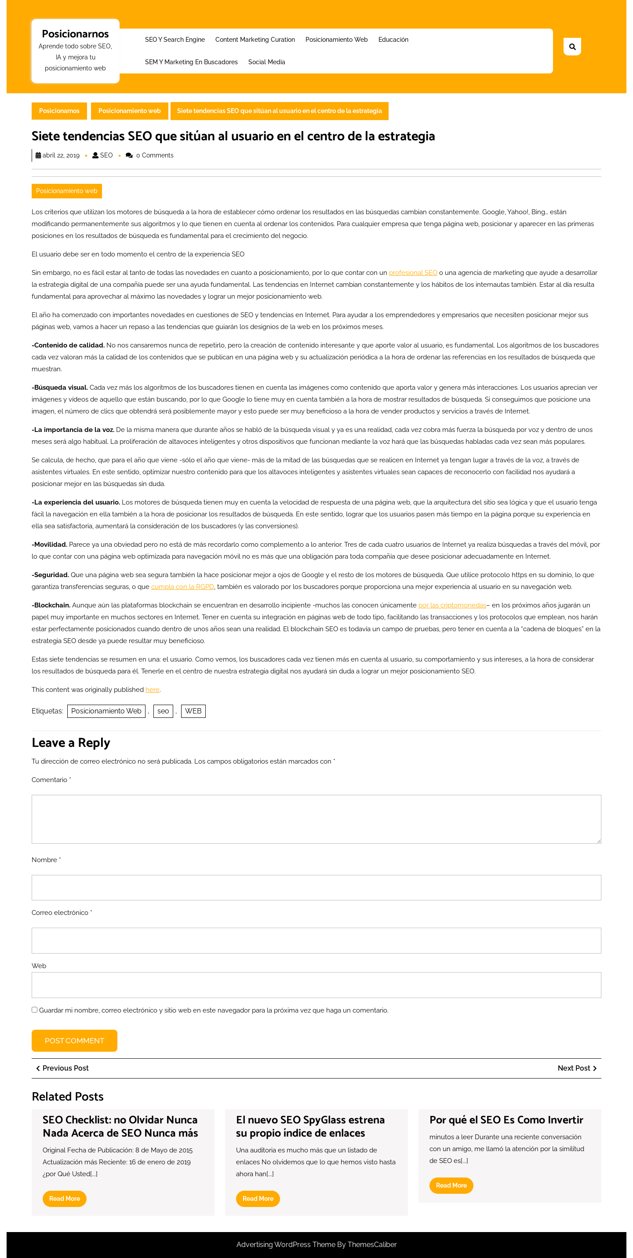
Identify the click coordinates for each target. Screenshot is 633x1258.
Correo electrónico (62, 913)
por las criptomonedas (452, 605)
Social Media (266, 62)
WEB (193, 711)
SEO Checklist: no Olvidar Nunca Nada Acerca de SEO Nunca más (120, 1127)
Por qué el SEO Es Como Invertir (506, 1120)
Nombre (46, 860)
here (153, 690)
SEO (106, 155)
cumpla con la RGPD (182, 587)
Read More (68, 1200)
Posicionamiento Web (106, 711)
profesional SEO (413, 273)
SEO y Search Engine (175, 39)
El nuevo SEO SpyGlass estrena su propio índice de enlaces (310, 1127)
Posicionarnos (75, 34)
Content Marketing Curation (255, 39)
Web (39, 966)
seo (163, 711)
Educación (393, 39)
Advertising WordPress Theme (286, 1244)
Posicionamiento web (337, 39)
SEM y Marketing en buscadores (191, 62)
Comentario (51, 780)
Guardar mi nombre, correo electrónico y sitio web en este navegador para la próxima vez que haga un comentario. (214, 1010)
